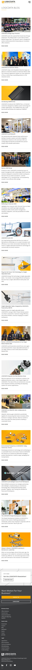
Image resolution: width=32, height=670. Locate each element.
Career (3, 633)
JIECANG (3, 635)
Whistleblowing (5, 646)
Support (3, 625)
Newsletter (4, 629)
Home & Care (4, 613)
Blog (2, 627)
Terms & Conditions (6, 644)
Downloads (4, 624)
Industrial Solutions (6, 615)
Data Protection (5, 642)
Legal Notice (4, 640)
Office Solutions (5, 611)
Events (3, 631)
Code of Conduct (5, 648)
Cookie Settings (5, 649)
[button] (2, 668)
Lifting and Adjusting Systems (6, 617)
